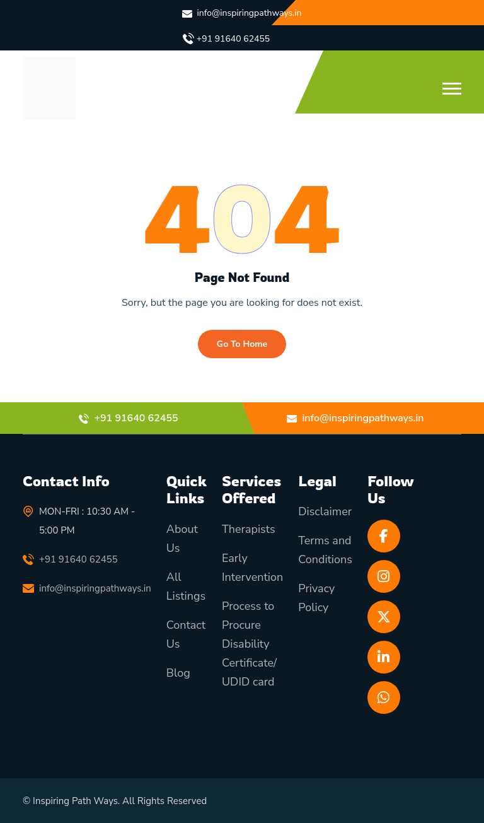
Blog (178, 672)
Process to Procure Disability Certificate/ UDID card (249, 643)
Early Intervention (252, 568)
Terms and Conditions (325, 551)
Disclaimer (325, 512)
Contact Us (185, 634)
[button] (451, 88)
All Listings (185, 586)
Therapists (248, 529)
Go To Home (242, 344)
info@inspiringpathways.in (249, 13)
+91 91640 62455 (233, 39)
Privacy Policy (316, 598)
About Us (182, 539)
